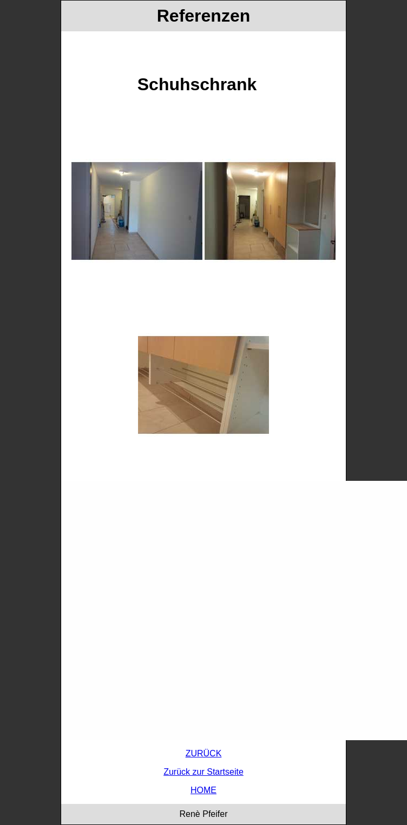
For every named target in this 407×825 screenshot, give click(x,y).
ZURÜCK (204, 753)
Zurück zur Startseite (203, 771)
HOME (203, 790)
